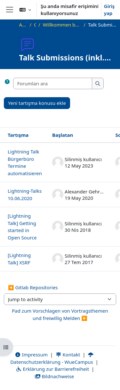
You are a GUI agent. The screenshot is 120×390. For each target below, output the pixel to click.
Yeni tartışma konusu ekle (37, 103)
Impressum (31, 354)
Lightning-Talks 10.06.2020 (25, 194)
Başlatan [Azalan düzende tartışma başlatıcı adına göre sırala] (62, 135)
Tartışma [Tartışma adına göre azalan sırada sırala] (18, 135)
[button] (25, 9)
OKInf (35, 24)
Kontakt (67, 354)
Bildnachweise (54, 376)
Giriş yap (109, 10)
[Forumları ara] (52, 84)
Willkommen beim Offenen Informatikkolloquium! (62, 24)
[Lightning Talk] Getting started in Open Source (22, 227)
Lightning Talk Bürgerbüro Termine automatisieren (25, 162)
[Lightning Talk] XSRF (19, 259)
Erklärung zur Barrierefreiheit (52, 369)
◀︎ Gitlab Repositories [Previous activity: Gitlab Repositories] (33, 287)
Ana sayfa (23, 24)
